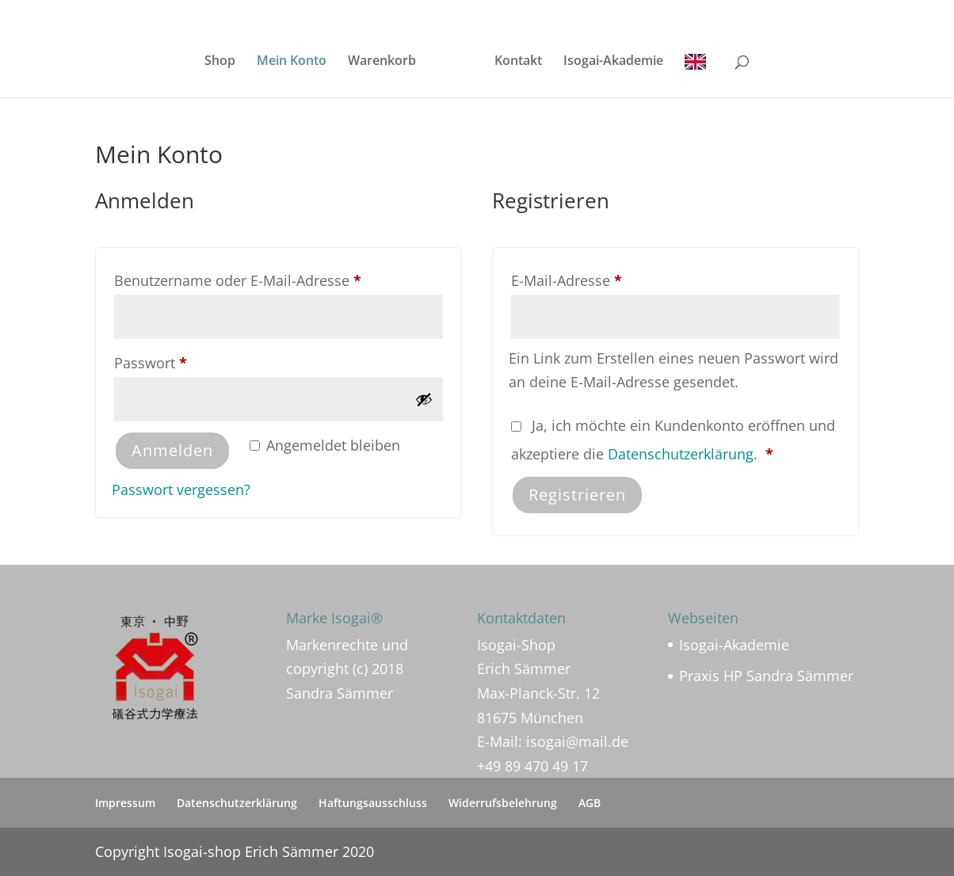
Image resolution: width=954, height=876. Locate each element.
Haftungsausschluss (373, 802)
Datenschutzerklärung (681, 453)
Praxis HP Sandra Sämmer (766, 675)
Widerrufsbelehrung (502, 802)
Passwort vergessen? (181, 489)
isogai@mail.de (577, 741)
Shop (219, 62)
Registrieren (577, 494)
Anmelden (172, 450)
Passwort (189, 360)
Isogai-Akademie (613, 62)
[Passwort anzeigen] (424, 399)
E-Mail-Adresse (605, 278)
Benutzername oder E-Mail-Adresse (276, 278)
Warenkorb (382, 62)
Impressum (125, 802)
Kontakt (518, 62)
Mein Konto (291, 62)
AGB (589, 802)
